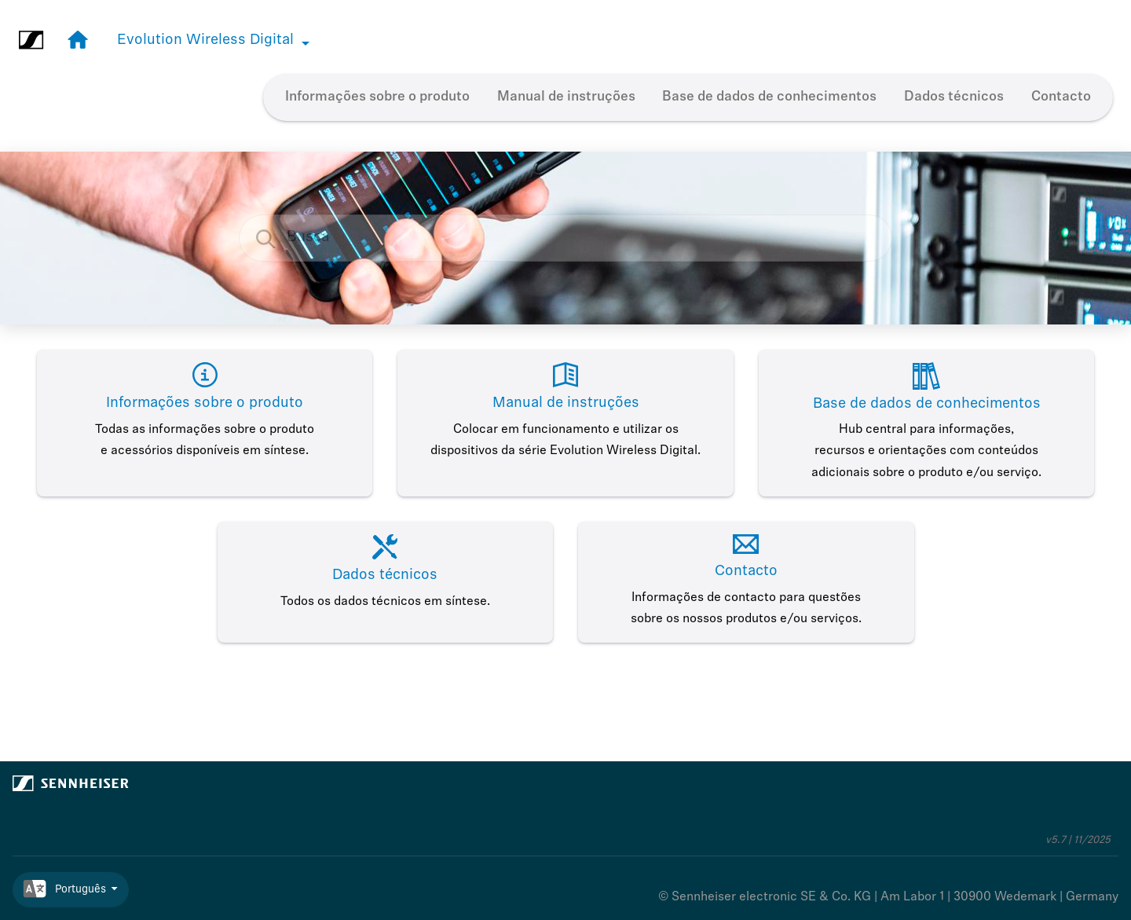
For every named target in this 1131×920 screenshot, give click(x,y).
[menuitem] (378, 97)
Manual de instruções (566, 97)
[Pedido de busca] (565, 238)
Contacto (1061, 97)
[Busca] (273, 238)
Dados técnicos (954, 97)
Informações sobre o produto (377, 97)
